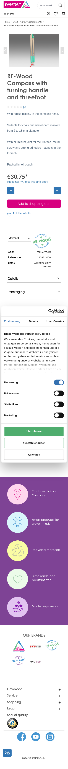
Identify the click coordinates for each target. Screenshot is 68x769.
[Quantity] (34, 190)
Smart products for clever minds (45, 521)
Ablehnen (34, 454)
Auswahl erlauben (34, 442)
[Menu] (9, 14)
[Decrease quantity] (10, 190)
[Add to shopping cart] (34, 204)
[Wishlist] (56, 14)
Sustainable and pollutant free (44, 578)
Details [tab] (33, 321)
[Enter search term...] (47, 5)
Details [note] (34, 278)
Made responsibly (45, 606)
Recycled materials (46, 550)
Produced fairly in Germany (44, 493)
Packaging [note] (34, 292)
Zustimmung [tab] (12, 321)
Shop (15, 22)
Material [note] (19, 238)
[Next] (62, 50)
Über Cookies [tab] (55, 321)
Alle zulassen (33, 431)
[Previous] (5, 50)
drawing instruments (31, 22)
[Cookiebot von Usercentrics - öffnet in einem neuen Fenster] (48, 311)
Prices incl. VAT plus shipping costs (27, 181)
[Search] (60, 5)
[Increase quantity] (57, 190)
